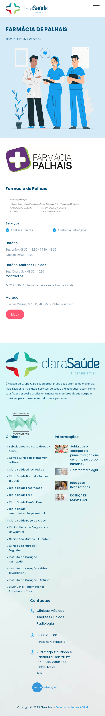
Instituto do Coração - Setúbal (29, 580)
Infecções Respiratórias (80, 485)
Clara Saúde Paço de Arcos (27, 520)
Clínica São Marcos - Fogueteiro (23, 548)
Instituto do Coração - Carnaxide (24, 559)
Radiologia (45, 623)
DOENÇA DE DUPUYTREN (78, 497)
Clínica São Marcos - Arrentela (29, 539)
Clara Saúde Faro (20, 495)
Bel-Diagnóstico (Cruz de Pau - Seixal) (29, 449)
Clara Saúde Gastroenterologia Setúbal (27, 511)
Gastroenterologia (84, 470)
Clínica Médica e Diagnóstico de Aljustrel (28, 529)
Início (9, 38)
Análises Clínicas (50, 617)
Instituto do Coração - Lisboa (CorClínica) (29, 571)
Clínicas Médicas (50, 610)
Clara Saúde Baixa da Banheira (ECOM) (29, 478)
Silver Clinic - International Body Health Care (26, 589)
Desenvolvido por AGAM (72, 707)
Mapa (15, 314)
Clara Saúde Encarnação (25, 488)
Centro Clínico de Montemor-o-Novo (28, 460)
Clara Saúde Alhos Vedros (26, 469)
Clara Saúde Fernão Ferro (26, 502)
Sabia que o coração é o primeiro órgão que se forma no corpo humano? (84, 455)
